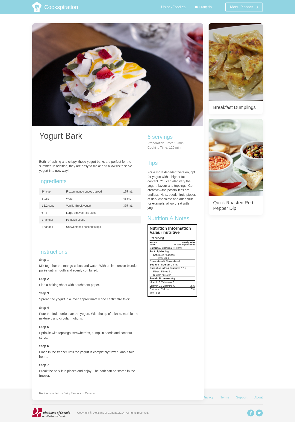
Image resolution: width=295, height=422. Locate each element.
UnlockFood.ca (173, 7)
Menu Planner (244, 7)
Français (205, 7)
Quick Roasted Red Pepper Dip (233, 205)
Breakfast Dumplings (234, 107)
